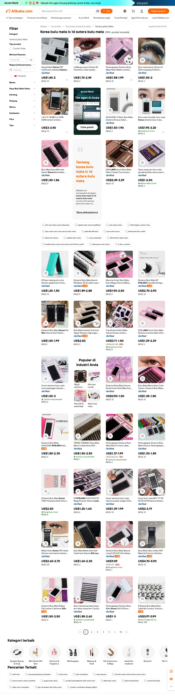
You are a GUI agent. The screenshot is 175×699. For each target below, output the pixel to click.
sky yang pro (100, 674)
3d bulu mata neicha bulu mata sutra (128, 674)
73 (121, 632)
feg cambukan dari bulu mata (48, 687)
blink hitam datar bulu (117, 238)
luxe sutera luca (112, 231)
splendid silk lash (90, 231)
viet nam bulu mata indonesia (55, 225)
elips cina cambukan (19, 687)
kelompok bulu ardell (135, 231)
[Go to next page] (126, 632)
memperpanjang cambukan (38, 674)
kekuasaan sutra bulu (99, 244)
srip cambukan (94, 238)
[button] (97, 11)
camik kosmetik (152, 681)
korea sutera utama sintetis (22, 681)
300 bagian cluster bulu (138, 225)
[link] (171, 671)
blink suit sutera (50, 238)
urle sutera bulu (114, 225)
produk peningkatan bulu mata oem (79, 681)
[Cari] (106, 11)
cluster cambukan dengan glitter (82, 687)
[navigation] (22, 329)
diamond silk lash (130, 681)
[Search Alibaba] (67, 11)
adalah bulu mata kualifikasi (87, 225)
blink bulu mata (108, 681)
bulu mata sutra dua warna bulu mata (59, 231)
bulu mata (62, 674)
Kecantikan (56, 26)
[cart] (134, 11)
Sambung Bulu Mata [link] (104, 26)
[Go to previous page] (80, 632)
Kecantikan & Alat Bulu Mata (78, 26)
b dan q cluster (122, 244)
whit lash (14, 674)
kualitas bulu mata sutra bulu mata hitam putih (63, 244)
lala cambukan (80, 674)
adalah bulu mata (72, 238)
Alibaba (43, 26)
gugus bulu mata (49, 681)
